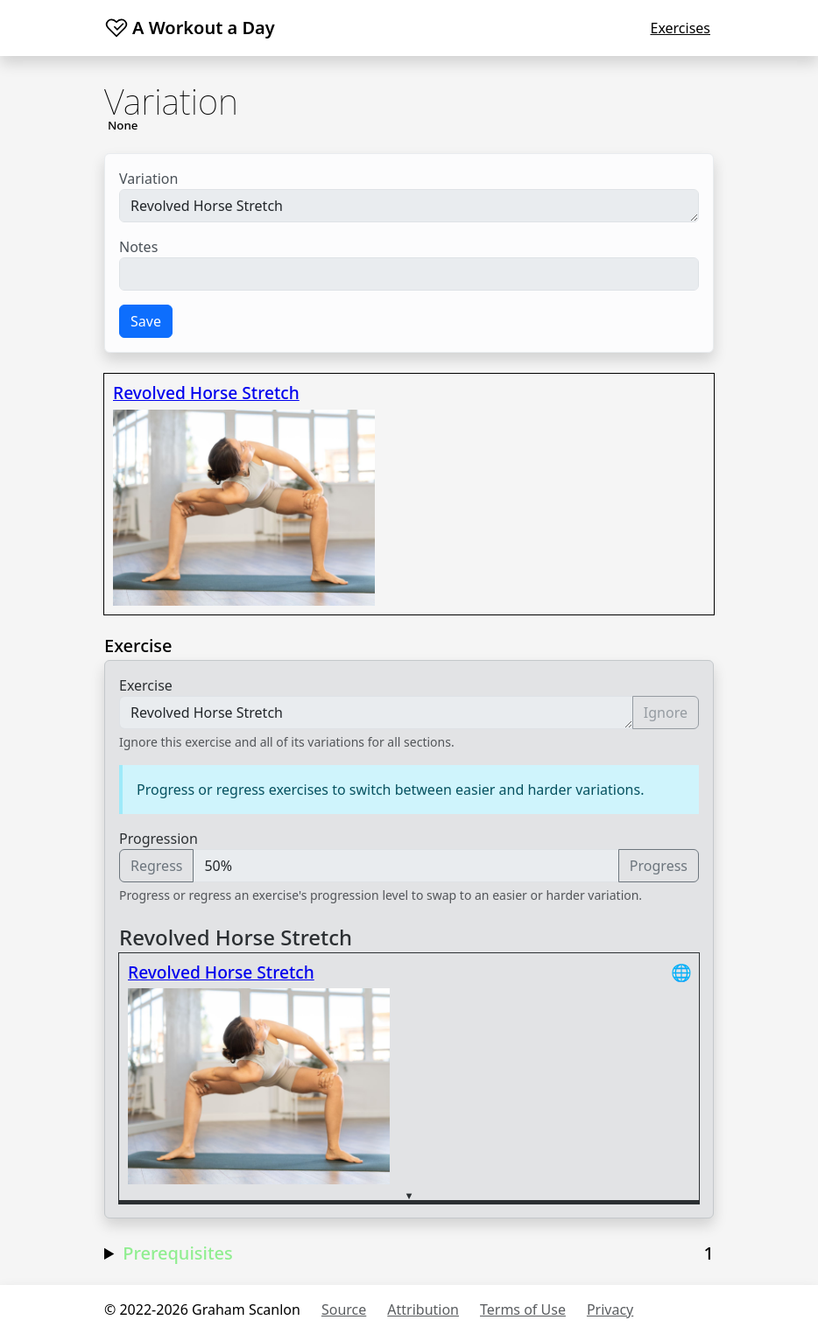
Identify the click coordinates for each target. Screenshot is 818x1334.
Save (145, 321)
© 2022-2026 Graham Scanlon (202, 1309)
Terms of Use (523, 1309)
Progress (659, 865)
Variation (148, 178)
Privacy (610, 1309)
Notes (138, 246)
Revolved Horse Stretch (409, 205)
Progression (158, 838)
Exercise (146, 685)
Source (343, 1309)
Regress (156, 865)
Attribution (423, 1309)
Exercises (680, 28)
